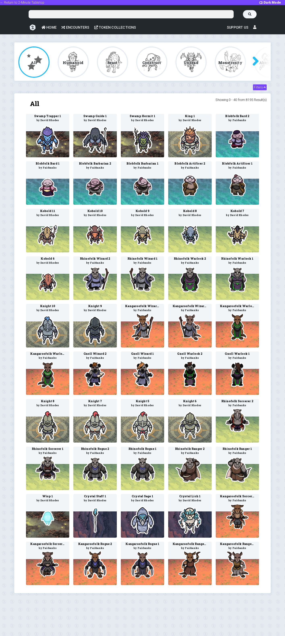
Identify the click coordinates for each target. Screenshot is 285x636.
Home (49, 27)
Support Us (237, 27)
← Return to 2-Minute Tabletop (22, 2)
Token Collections (115, 27)
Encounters (75, 27)
